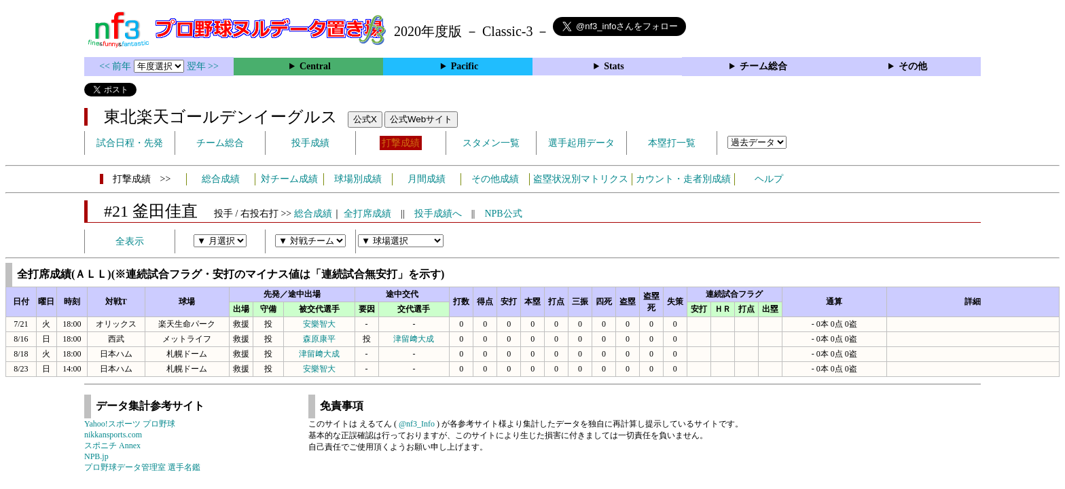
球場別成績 (358, 179)
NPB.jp (96, 456)
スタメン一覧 (491, 143)
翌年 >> (203, 66)
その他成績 (495, 179)
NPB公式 (503, 214)
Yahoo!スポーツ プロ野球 (129, 424)
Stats (614, 66)
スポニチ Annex (112, 445)
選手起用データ (581, 143)
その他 (913, 66)
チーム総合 (763, 66)
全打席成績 (367, 214)
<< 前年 (116, 66)
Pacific (464, 66)
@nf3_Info (417, 424)
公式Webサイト (421, 119)
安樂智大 (319, 324)
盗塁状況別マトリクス (580, 179)
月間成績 (427, 179)
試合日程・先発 (129, 143)
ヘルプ (769, 179)
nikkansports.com (113, 434)
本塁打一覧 (672, 143)
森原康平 (319, 339)
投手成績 (310, 143)
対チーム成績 (289, 179)
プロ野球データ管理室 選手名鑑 (142, 467)
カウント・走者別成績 (683, 179)
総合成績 (221, 179)
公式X (365, 119)
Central (315, 66)
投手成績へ (438, 214)
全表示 (129, 241)
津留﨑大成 (413, 339)
